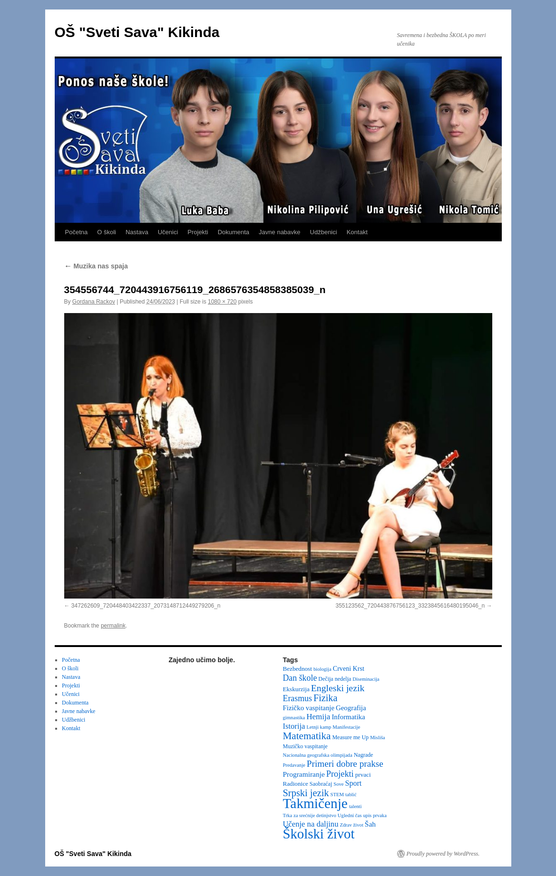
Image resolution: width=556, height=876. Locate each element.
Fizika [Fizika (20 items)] (325, 698)
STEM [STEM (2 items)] (337, 794)
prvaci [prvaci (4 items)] (363, 774)
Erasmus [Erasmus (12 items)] (297, 698)
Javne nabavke (279, 232)
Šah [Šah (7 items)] (370, 824)
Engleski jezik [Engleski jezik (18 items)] (338, 688)
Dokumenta (233, 232)
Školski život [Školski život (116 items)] (319, 833)
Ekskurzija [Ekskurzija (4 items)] (296, 689)
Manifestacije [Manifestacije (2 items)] (346, 727)
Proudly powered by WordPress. (443, 853)
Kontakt (357, 232)
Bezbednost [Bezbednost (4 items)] (297, 668)
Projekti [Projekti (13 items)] (340, 774)
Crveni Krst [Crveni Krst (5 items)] (348, 668)
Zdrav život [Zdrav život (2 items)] (351, 825)
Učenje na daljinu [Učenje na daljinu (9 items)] (311, 823)
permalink (113, 625)
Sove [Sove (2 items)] (338, 784)
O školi (106, 232)
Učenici (168, 232)
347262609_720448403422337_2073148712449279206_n (146, 605)
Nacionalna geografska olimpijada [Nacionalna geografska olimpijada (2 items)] (317, 755)
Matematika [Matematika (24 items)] (307, 736)
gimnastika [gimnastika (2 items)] (294, 717)
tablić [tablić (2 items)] (351, 794)
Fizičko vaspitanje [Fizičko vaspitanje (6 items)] (309, 708)
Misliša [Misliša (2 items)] (377, 737)
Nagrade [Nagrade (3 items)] (363, 755)
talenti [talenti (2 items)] (355, 806)
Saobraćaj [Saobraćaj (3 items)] (321, 784)
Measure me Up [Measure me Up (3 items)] (350, 737)
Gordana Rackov (93, 301)
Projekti (197, 232)
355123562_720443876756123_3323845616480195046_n (410, 605)
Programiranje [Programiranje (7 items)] (304, 774)
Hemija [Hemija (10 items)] (318, 716)
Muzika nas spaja (96, 266)
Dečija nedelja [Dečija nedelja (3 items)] (334, 679)
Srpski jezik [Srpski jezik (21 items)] (306, 793)
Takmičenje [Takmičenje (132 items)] (315, 803)
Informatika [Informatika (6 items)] (348, 717)
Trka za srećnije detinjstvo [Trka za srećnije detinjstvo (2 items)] (309, 815)
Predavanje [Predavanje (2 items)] (294, 765)
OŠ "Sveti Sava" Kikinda (137, 32)
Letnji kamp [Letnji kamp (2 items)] (318, 727)
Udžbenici (323, 232)
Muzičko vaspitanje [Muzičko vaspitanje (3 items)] (305, 746)
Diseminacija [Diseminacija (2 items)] (365, 679)
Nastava (137, 232)
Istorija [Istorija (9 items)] (294, 726)
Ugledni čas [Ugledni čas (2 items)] (350, 815)
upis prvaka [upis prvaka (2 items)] (374, 815)
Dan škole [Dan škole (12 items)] (300, 678)
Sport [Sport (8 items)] (353, 783)
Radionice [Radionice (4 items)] (295, 783)
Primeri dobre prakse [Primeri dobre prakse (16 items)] (345, 764)
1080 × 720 (222, 301)
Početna (76, 232)
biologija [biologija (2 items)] (322, 669)
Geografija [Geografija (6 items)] (351, 708)
